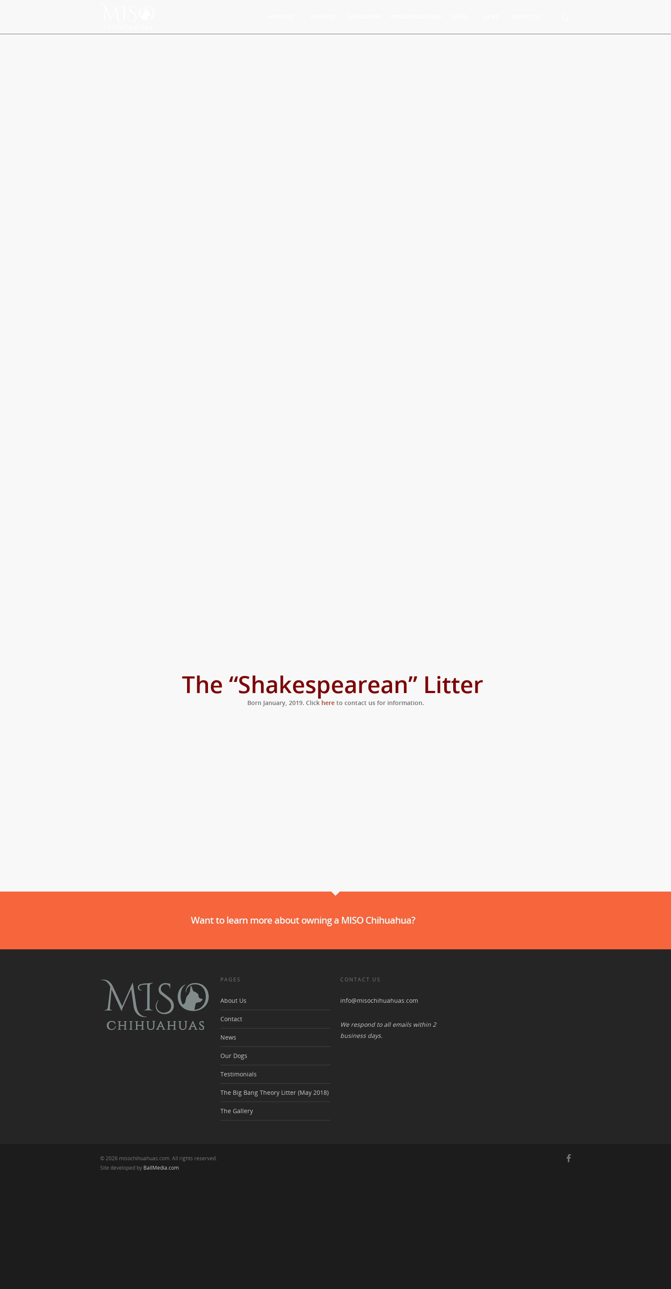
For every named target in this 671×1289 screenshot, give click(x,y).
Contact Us (524, 17)
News (491, 17)
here (328, 703)
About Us (284, 17)
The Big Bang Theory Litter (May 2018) (274, 1200)
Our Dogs (324, 17)
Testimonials (238, 1182)
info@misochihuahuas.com (379, 1108)
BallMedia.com (161, 1275)
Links (463, 17)
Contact (231, 1127)
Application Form (416, 17)
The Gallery (364, 17)
